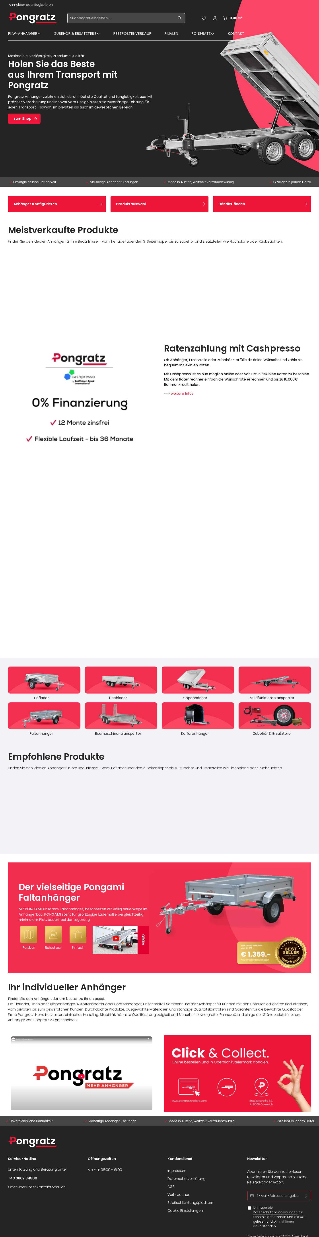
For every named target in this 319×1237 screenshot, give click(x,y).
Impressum (176, 1170)
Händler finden (231, 204)
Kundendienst (180, 1158)
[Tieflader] (44, 684)
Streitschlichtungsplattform (190, 1202)
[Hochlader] (121, 684)
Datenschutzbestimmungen (275, 1212)
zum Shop (22, 118)
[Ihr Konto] (215, 18)
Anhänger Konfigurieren (35, 204)
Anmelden (17, 4)
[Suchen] (180, 18)
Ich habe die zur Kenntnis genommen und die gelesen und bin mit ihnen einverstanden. (280, 1216)
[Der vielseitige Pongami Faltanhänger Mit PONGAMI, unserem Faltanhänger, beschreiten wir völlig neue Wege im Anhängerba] (159, 917)
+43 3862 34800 (22, 1178)
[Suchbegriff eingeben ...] (121, 18)
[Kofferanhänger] (198, 720)
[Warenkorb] (232, 18)
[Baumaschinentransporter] (121, 720)
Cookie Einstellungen (185, 1210)
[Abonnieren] (306, 1196)
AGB (171, 1186)
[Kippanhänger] (198, 684)
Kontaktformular (51, 1187)
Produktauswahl (131, 204)
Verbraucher (178, 1194)
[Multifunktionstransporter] (275, 684)
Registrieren (43, 4)
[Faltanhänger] (44, 720)
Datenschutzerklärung (186, 1178)
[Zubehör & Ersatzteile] (275, 720)
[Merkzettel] (204, 18)
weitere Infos (182, 393)
